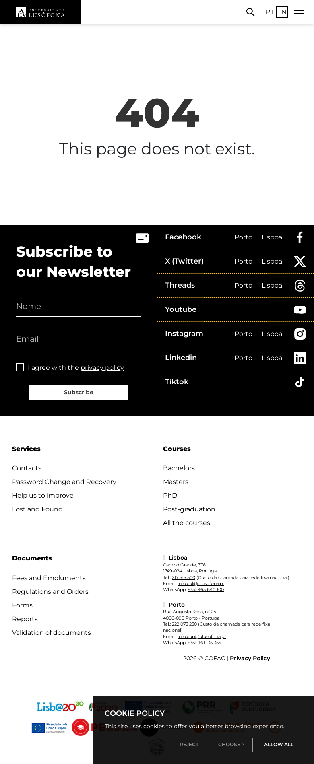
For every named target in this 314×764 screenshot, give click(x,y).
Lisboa (272, 237)
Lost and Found (37, 509)
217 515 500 (183, 577)
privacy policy (102, 367)
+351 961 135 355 (204, 642)
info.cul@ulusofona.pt (201, 583)
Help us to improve (43, 495)
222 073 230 (184, 624)
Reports (25, 619)
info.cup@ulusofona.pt (202, 636)
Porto (243, 237)
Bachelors (179, 468)
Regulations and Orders (50, 591)
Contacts (26, 468)
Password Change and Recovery (64, 482)
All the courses (186, 523)
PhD (170, 495)
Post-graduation (189, 509)
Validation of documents (51, 632)
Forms (22, 605)
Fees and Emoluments (49, 578)
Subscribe (78, 392)
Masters (175, 482)
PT (270, 12)
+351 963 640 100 (206, 589)
